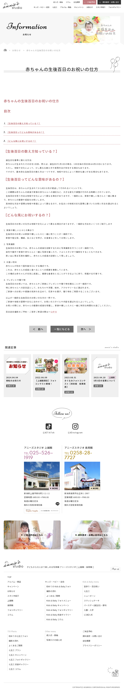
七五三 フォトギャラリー (20, 656)
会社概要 (77, 2)
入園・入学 (89, 607)
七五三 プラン (15, 647)
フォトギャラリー (114, 7)
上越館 (10, 597)
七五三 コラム (15, 666)
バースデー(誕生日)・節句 (95, 602)
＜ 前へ (38, 329)
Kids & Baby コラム (54, 616)
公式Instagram (75, 426)
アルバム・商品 (65, 7)
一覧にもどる (62, 329)
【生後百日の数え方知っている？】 (24, 123)
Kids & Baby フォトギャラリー (59, 607)
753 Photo (12, 628)
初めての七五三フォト (18, 633)
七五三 (54, 7)
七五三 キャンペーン (18, 652)
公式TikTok (49, 426)
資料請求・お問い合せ (92, 633)
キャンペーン (79, 7)
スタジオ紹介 (100, 7)
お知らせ (90, 7)
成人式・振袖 (58, 2)
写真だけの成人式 (54, 637)
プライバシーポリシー (92, 642)
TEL (38, 453)
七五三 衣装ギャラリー (19, 661)
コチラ (54, 311)
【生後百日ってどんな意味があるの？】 (26, 132)
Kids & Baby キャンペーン (57, 602)
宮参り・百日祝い (91, 583)
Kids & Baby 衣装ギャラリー (58, 611)
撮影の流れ (51, 588)
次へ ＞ (86, 329)
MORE (55, 485)
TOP (9, 574)
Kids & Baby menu (91, 578)
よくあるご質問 (53, 593)
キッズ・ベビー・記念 (41, 7)
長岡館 (10, 602)
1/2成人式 (88, 611)
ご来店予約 (87, 628)
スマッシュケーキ (91, 597)
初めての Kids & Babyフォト (58, 583)
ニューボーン (89, 593)
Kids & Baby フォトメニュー (58, 597)
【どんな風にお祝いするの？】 (22, 141)
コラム (68, 2)
